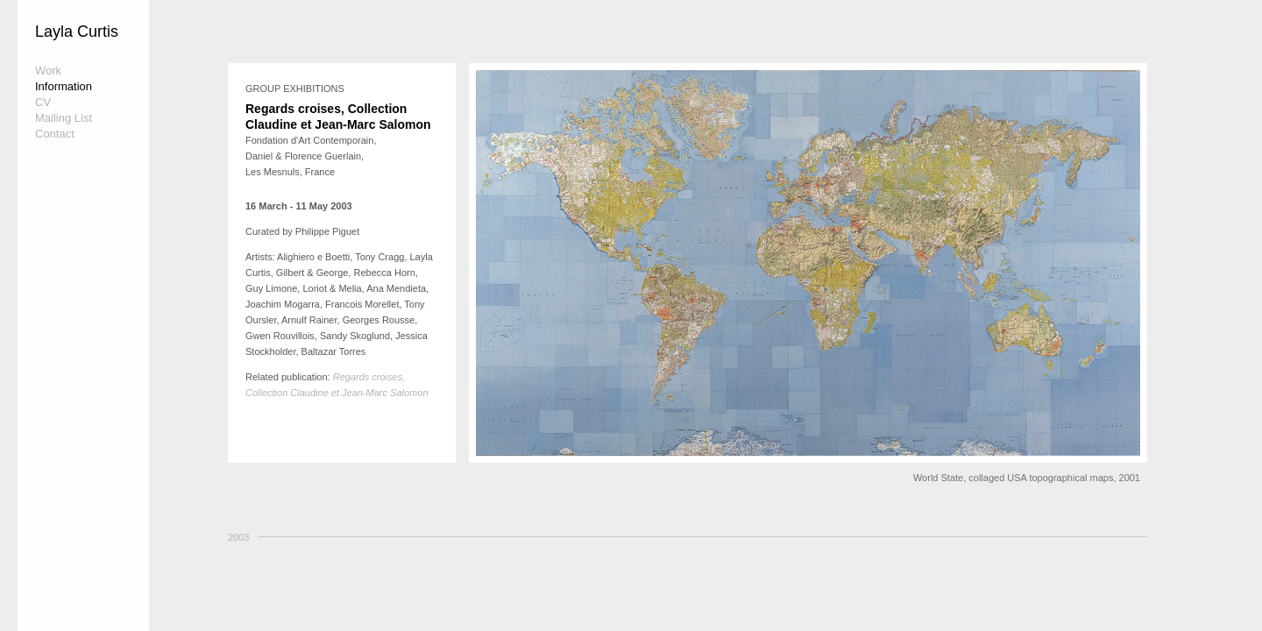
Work (48, 70)
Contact (54, 133)
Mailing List (63, 117)
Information (63, 86)
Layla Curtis (76, 31)
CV (43, 102)
